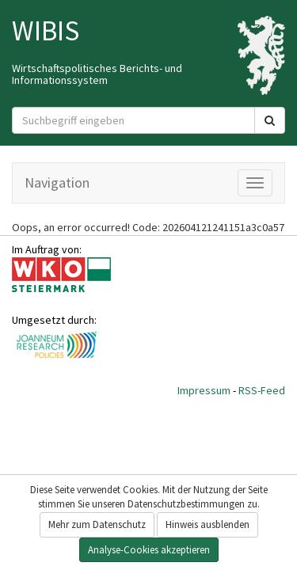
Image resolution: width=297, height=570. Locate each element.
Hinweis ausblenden (207, 524)
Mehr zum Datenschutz (97, 524)
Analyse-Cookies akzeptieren (149, 550)
